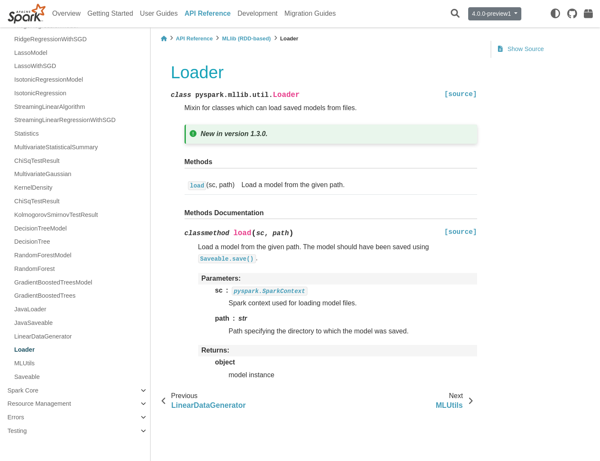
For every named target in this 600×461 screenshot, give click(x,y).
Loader (24, 349)
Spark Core (23, 390)
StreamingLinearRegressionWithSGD (65, 120)
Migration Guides (310, 13)
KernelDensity (33, 187)
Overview (66, 13)
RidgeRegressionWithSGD (50, 39)
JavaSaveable (33, 322)
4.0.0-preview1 (492, 13)
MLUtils (24, 363)
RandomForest (34, 268)
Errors (16, 417)
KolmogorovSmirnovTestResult (56, 214)
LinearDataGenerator (43, 336)
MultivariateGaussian (42, 174)
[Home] (164, 38)
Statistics (26, 133)
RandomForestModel (42, 255)
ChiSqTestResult (37, 160)
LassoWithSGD (35, 66)
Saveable (27, 376)
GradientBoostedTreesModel (53, 282)
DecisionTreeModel (40, 228)
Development (258, 13)
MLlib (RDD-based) (246, 38)
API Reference (208, 13)
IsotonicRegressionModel (48, 79)
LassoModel (31, 52)
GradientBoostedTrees (45, 295)
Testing (17, 430)
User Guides (159, 13)
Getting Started (110, 13)
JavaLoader (30, 309)
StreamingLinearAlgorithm (49, 106)
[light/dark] (555, 13)
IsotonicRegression (40, 93)
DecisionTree (32, 241)
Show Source (521, 49)
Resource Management (39, 403)
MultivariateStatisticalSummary (56, 147)
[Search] (455, 14)
